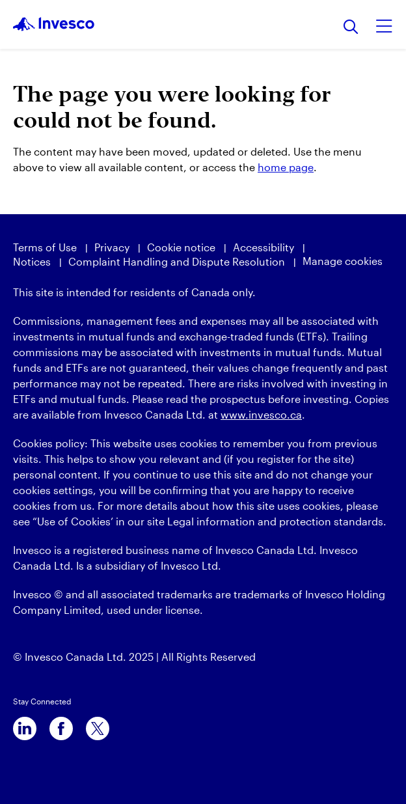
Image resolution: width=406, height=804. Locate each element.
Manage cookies (343, 261)
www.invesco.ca (261, 414)
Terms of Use (45, 247)
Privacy (111, 247)
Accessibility (263, 247)
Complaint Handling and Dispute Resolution (176, 261)
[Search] (351, 27)
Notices (32, 261)
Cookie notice (181, 247)
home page (286, 167)
